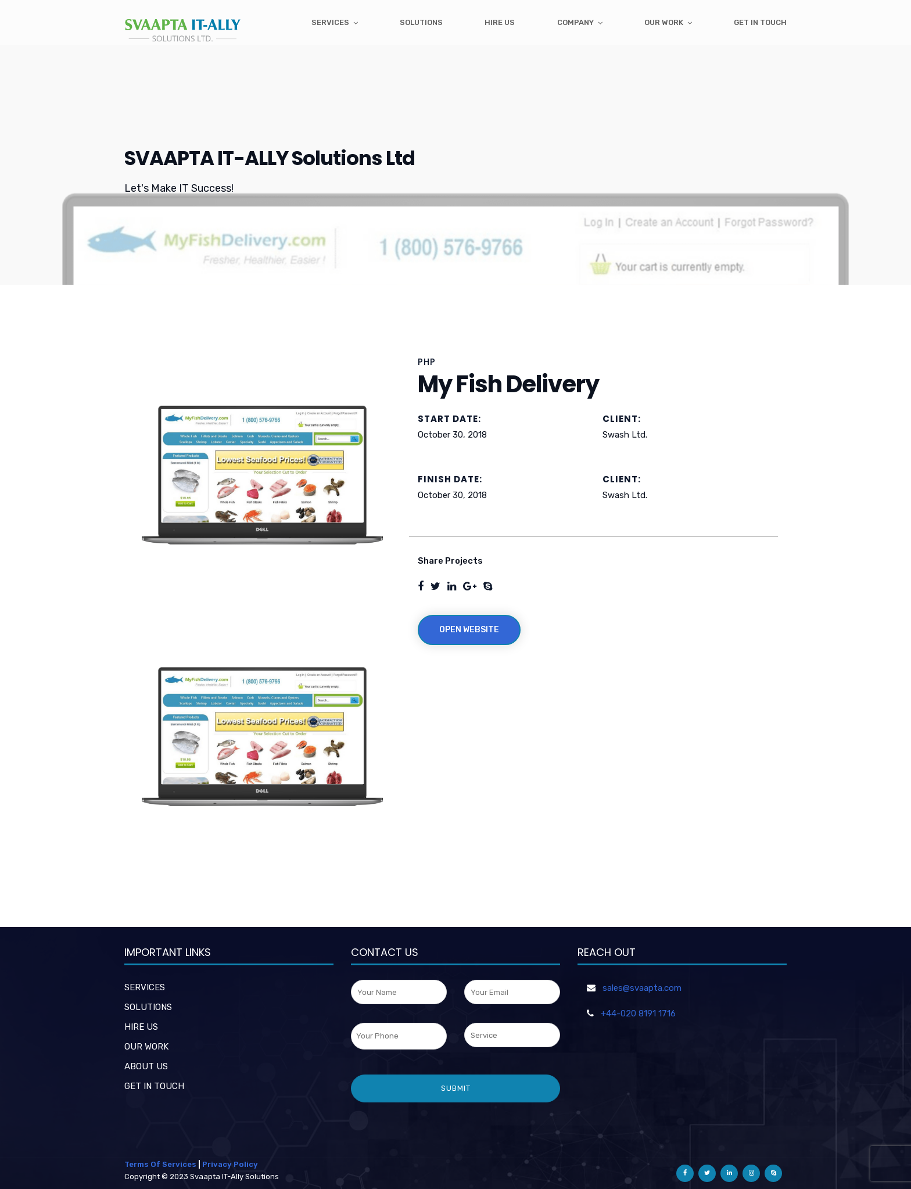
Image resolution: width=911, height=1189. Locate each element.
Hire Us (500, 22)
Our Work (663, 22)
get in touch (760, 22)
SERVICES (144, 987)
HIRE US (141, 1027)
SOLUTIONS (148, 1007)
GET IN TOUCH (154, 1086)
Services (330, 22)
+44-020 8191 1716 (638, 1013)
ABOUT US (146, 1066)
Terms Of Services (160, 1164)
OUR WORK (146, 1046)
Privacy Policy (230, 1164)
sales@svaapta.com (642, 988)
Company (575, 22)
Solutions (421, 22)
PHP (427, 362)
